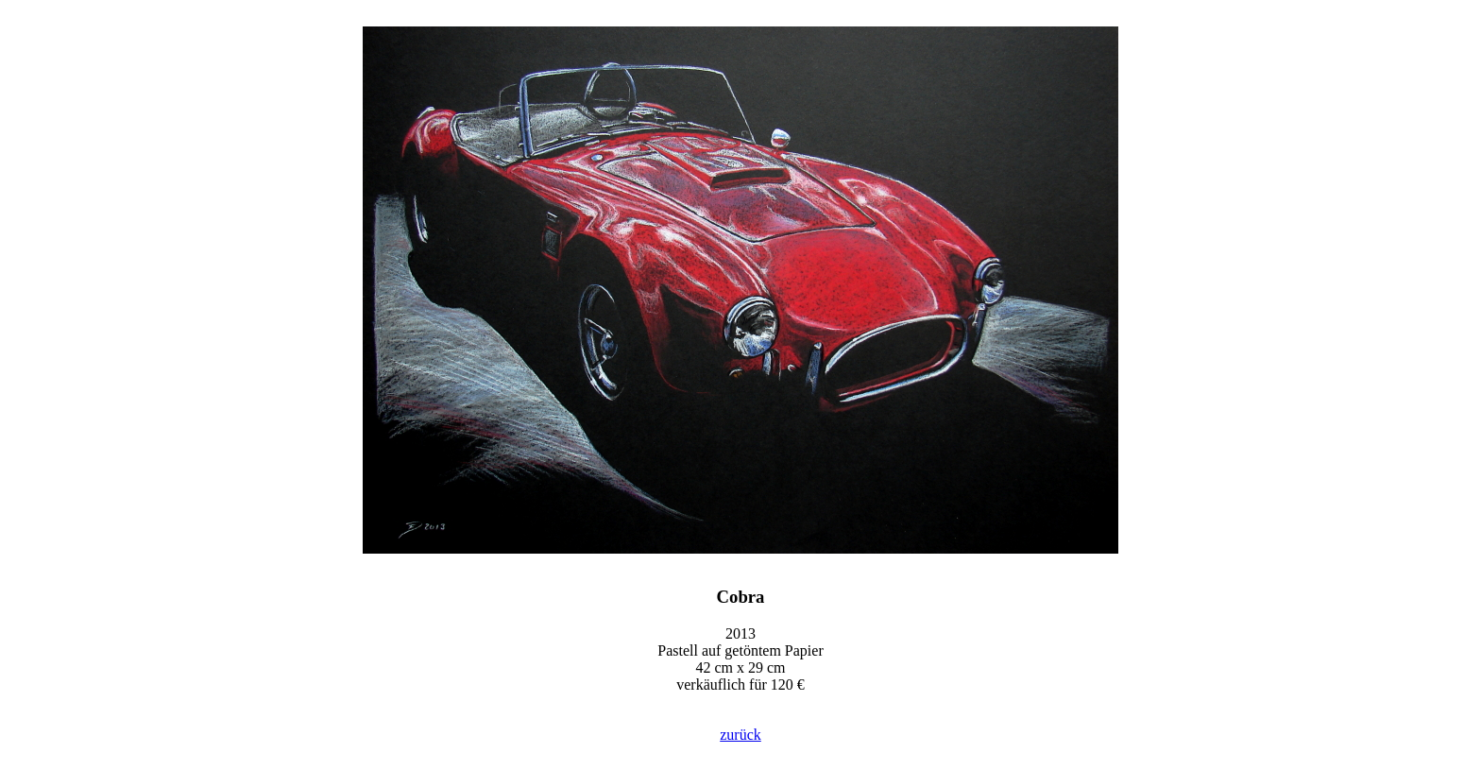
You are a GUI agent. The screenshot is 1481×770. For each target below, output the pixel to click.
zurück (740, 735)
